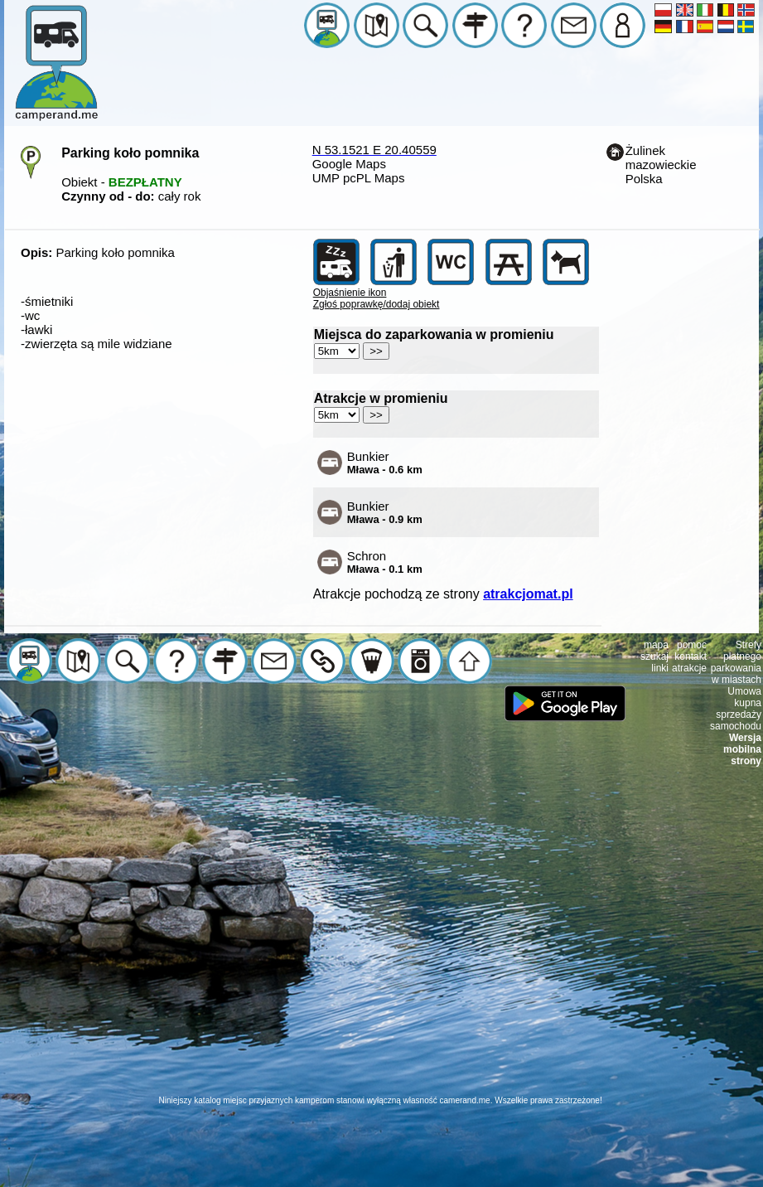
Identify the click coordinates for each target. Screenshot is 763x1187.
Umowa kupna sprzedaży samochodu (735, 709)
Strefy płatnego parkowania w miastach (736, 662)
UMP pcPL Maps (358, 178)
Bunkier (385, 462)
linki (660, 668)
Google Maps (349, 164)
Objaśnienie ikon (350, 292)
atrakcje (689, 668)
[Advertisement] (379, 939)
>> (376, 351)
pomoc (692, 645)
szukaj (654, 656)
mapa (656, 645)
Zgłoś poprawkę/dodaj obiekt (376, 304)
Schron (385, 562)
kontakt (690, 656)
